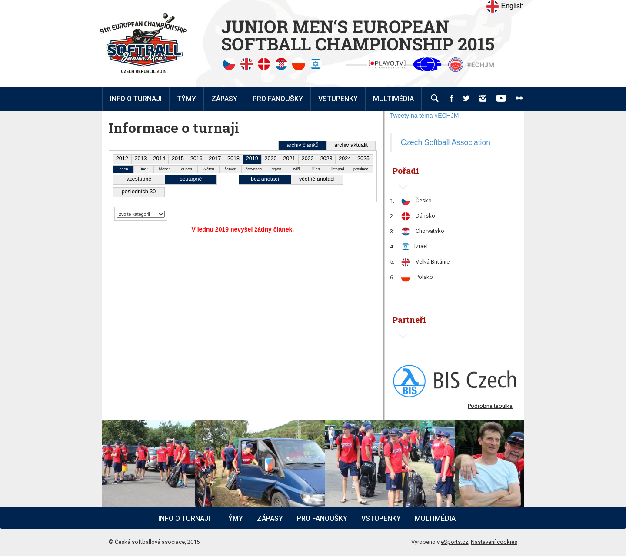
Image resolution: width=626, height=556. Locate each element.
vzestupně (139, 179)
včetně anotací (317, 179)
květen (208, 169)
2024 (345, 159)
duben (186, 169)
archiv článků (302, 145)
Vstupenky (381, 518)
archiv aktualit (351, 145)
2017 (215, 159)
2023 (326, 159)
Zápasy (270, 518)
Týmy (186, 99)
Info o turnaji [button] (136, 99)
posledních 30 (139, 192)
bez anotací (265, 179)
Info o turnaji (184, 518)
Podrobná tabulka (490, 406)
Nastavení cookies (494, 542)
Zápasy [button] (224, 99)
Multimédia (435, 518)
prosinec (360, 169)
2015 (178, 159)
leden (123, 169)
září (296, 169)
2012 (122, 159)
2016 (196, 159)
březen (165, 169)
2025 (363, 159)
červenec (254, 169)
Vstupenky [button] (338, 99)
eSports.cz (454, 542)
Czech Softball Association (445, 142)
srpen (277, 169)
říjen (316, 169)
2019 (252, 159)
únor (143, 169)
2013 (141, 159)
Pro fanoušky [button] (278, 99)
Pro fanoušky (322, 518)
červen (230, 169)
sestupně (191, 179)
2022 (308, 159)
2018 (233, 159)
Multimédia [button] (393, 99)
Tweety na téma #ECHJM (424, 115)
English (505, 6)
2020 (270, 159)
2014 (159, 159)
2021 (289, 159)
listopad (337, 169)
